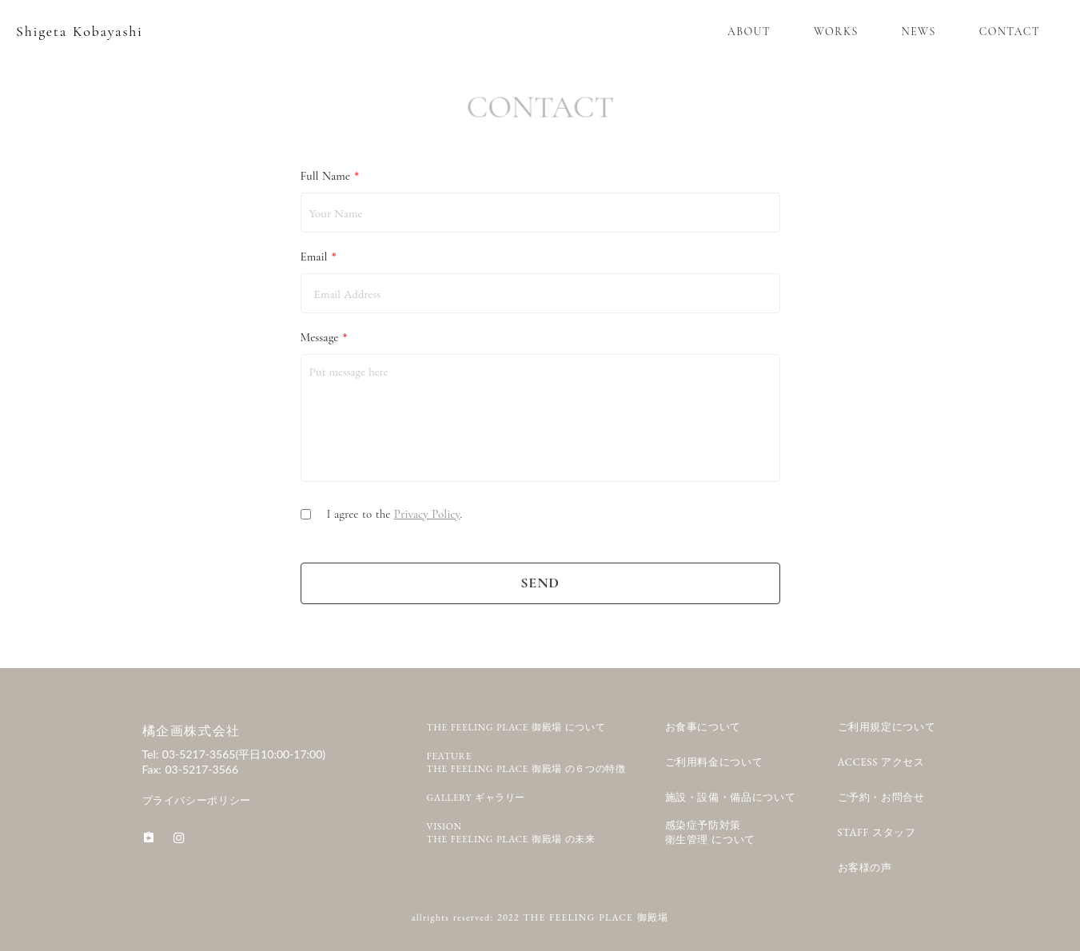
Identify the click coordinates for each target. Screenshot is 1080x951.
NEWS (919, 31)
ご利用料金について (714, 762)
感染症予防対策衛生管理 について (710, 833)
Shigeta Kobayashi (79, 31)
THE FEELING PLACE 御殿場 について (516, 727)
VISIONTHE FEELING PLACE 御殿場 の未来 (511, 833)
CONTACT (1009, 31)
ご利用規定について (887, 727)
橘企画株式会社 (191, 730)
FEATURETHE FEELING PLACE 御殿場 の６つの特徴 (526, 762)
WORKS (836, 31)
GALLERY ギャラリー (476, 797)
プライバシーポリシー (197, 800)
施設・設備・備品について (730, 797)
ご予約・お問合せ (881, 797)
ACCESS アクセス (881, 762)
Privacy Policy (427, 514)
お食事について (703, 727)
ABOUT (749, 31)
